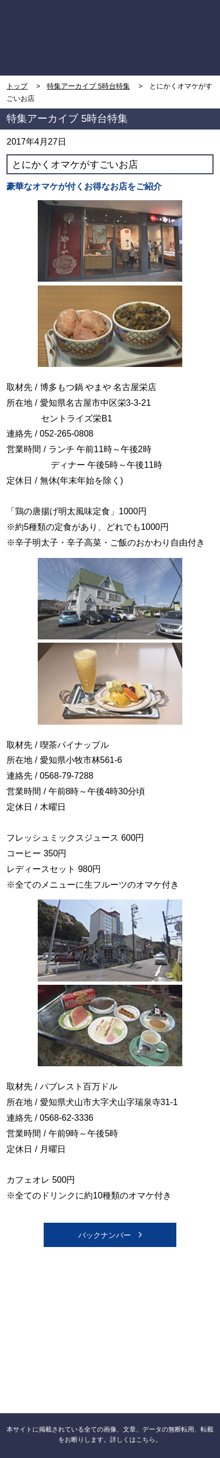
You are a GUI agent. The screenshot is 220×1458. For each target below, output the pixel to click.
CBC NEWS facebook (58, 1296)
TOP (32, 17)
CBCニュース (58, 1350)
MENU (188, 17)
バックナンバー (110, 1234)
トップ (17, 86)
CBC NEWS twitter (161, 1296)
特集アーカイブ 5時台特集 (88, 86)
